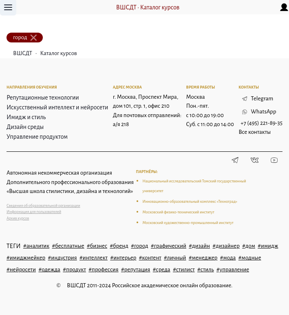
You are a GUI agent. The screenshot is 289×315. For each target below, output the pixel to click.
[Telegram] (235, 160)
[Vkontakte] (255, 160)
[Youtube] (274, 160)
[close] (34, 37)
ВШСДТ (126, 7)
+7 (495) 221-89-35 (261, 123)
